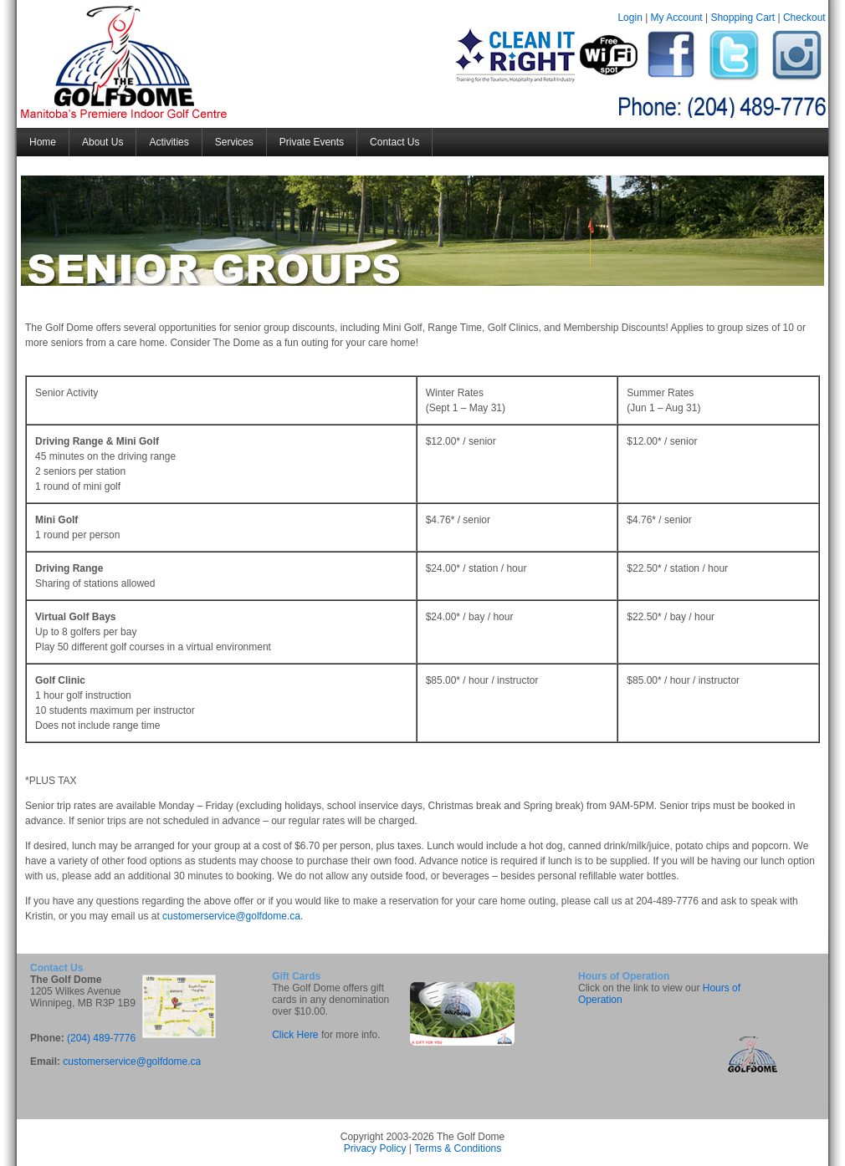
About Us (102, 142)
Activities (168, 142)
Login (629, 17)
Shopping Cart (742, 17)
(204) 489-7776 (101, 1038)
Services (234, 142)
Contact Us (394, 142)
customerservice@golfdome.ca (231, 916)
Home (42, 142)
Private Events (311, 142)
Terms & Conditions (457, 1148)
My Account (677, 17)
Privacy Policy (375, 1148)
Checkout (804, 17)
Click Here (295, 1035)
